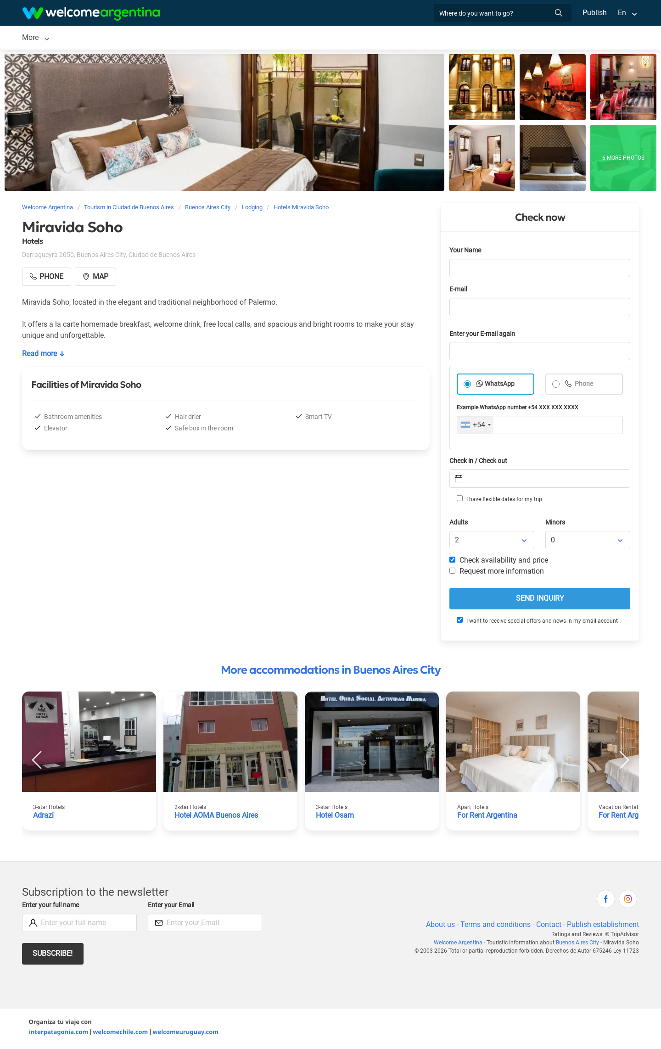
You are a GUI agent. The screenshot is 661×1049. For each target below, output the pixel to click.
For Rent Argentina (488, 817)
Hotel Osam (335, 817)
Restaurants (321, 38)
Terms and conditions (494, 926)
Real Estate (421, 38)
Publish (595, 12)
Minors (555, 524)
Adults (459, 524)
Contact (548, 926)
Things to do (372, 38)
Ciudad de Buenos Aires (61, 38)
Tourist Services (246, 38)
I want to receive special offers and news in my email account (536, 622)
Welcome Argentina (460, 944)
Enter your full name (52, 907)
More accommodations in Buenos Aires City (331, 672)
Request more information (497, 573)
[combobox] (475, 426)
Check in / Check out (479, 463)
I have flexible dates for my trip (499, 500)
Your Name (465, 252)
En (622, 12)
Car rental (188, 38)
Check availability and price (498, 562)
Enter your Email (172, 907)
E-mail (459, 291)
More (459, 38)
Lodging (129, 38)
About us (439, 926)
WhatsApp (500, 386)
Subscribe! (53, 955)
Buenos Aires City (578, 944)
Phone (583, 386)
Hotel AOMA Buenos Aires (217, 817)
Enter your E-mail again (483, 336)
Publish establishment (602, 926)
